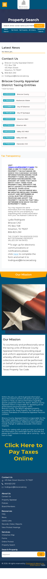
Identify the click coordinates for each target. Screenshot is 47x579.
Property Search (8, 545)
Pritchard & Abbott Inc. (35, 563)
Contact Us (6, 496)
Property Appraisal (9, 500)
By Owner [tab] (15, 30)
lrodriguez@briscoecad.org (17, 76)
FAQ (3, 514)
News (4, 517)
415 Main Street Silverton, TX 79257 (19, 480)
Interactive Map (8, 535)
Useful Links (7, 521)
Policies (5, 503)
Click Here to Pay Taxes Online (23, 452)
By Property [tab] (23, 30)
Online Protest (8, 542)
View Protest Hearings (11, 527)
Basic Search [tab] (6, 30)
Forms (4, 538)
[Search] (23, 25)
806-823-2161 (10, 484)
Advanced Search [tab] (41, 30)
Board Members (8, 506)
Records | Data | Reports (12, 524)
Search (39, 26)
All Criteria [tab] (32, 30)
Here (15, 254)
